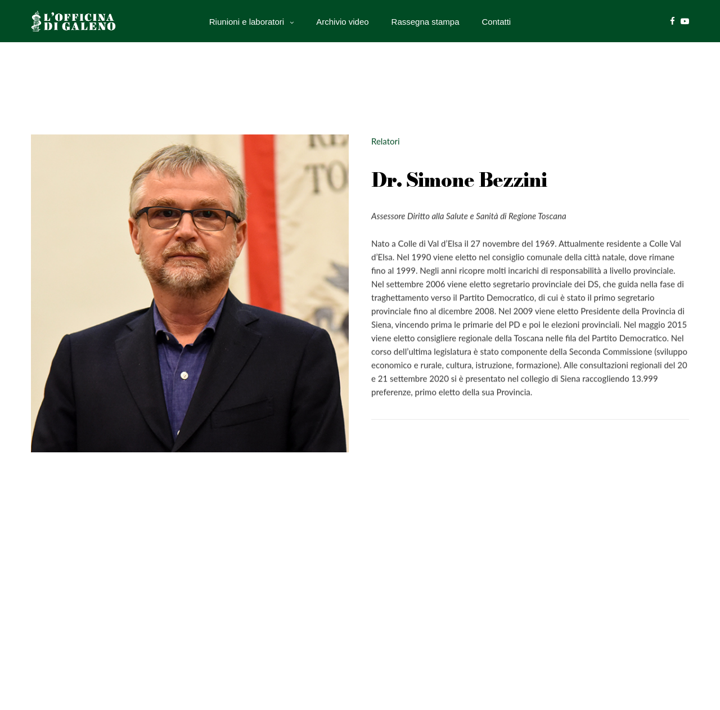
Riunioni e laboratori (246, 21)
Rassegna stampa (426, 21)
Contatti (496, 21)
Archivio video (342, 21)
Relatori (385, 141)
